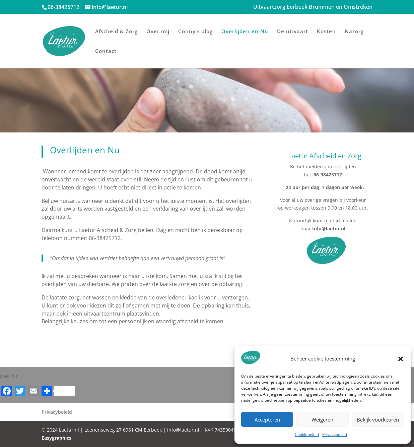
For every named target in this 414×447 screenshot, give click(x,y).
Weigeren (322, 419)
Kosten (326, 32)
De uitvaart (292, 32)
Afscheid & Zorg (116, 32)
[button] (400, 358)
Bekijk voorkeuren (378, 419)
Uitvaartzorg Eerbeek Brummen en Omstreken (312, 7)
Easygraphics (56, 438)
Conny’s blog (195, 32)
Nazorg (354, 32)
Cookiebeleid (307, 434)
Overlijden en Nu (244, 32)
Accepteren (267, 419)
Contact (106, 51)
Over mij (157, 32)
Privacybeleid (334, 434)
